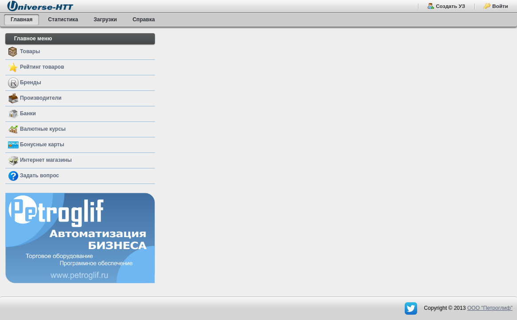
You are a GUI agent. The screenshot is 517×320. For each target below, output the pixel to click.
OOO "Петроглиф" (490, 308)
